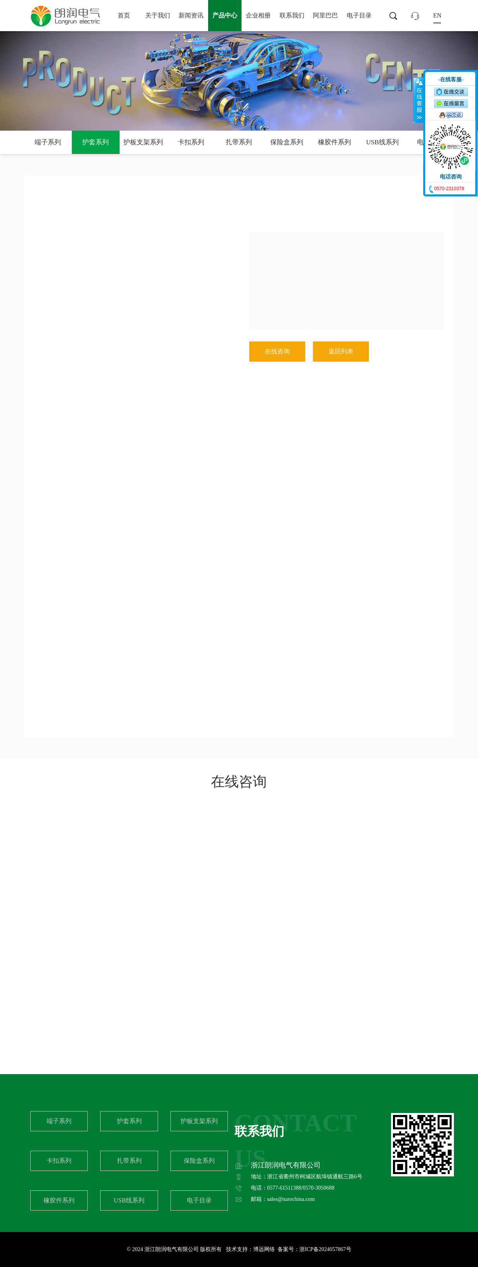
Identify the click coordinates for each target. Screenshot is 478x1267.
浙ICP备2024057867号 (325, 1249)
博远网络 (264, 1249)
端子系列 (48, 142)
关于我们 (157, 15)
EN (437, 15)
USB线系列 (382, 142)
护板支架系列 (143, 142)
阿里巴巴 (325, 15)
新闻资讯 (191, 15)
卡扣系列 (191, 142)
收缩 (418, 100)
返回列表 (341, 351)
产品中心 (224, 15)
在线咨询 (277, 351)
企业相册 (258, 15)
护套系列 (95, 142)
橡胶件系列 (334, 142)
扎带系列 (239, 142)
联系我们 (292, 15)
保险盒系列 (286, 142)
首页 (124, 15)
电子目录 (359, 15)
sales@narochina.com (291, 1199)
